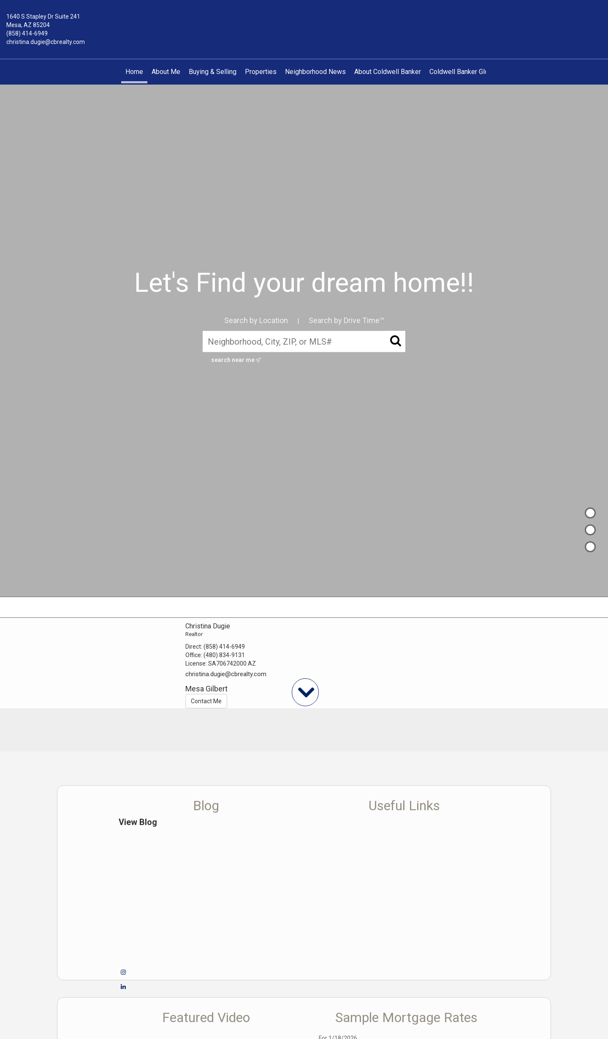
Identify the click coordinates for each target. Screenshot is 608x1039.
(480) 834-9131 (224, 655)
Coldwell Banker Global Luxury (473, 72)
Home (134, 72)
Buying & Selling (212, 72)
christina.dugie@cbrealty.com (45, 41)
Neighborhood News (315, 72)
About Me (166, 72)
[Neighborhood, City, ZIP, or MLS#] (304, 341)
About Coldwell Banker (387, 72)
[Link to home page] (304, 23)
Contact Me (206, 701)
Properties (261, 72)
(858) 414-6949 (27, 33)
